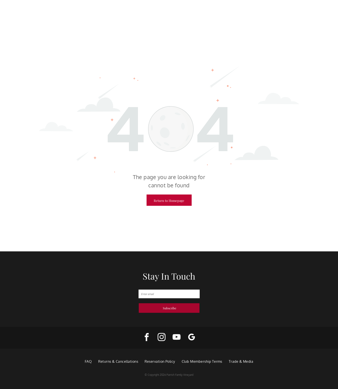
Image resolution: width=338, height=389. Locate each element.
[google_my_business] (192, 337)
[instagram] (162, 337)
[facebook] (147, 337)
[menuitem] (88, 361)
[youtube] (177, 337)
